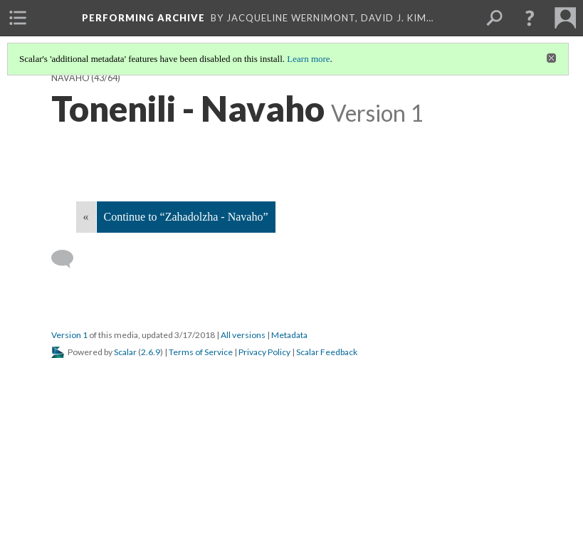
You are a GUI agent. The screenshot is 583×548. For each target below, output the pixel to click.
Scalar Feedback (326, 352)
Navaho (70, 78)
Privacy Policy (264, 352)
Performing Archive (143, 17)
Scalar (125, 352)
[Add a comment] (68, 259)
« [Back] (86, 217)
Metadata (289, 335)
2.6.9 (150, 352)
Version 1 (69, 335)
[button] (529, 18)
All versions (243, 335)
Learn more (308, 58)
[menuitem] (18, 18)
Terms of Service (201, 352)
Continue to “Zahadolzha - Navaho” (186, 217)
